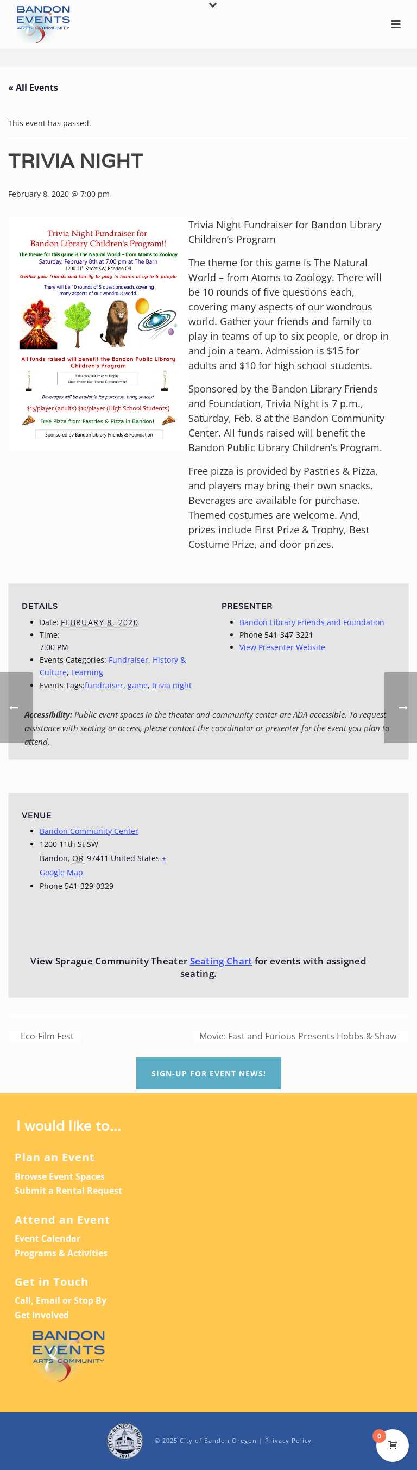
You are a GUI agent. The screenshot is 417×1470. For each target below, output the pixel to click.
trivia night (172, 685)
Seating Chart (221, 961)
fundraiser (104, 685)
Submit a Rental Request (68, 1191)
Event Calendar (47, 1238)
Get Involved (42, 1315)
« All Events (33, 88)
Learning (87, 672)
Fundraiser (128, 660)
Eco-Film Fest (46, 1036)
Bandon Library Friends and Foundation (311, 622)
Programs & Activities (61, 1253)
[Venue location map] (300, 868)
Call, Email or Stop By (60, 1300)
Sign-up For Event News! (208, 1073)
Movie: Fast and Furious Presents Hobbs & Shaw (299, 1036)
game (138, 685)
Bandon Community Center (89, 831)
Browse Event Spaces (60, 1176)
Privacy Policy (288, 1440)
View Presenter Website (282, 647)
